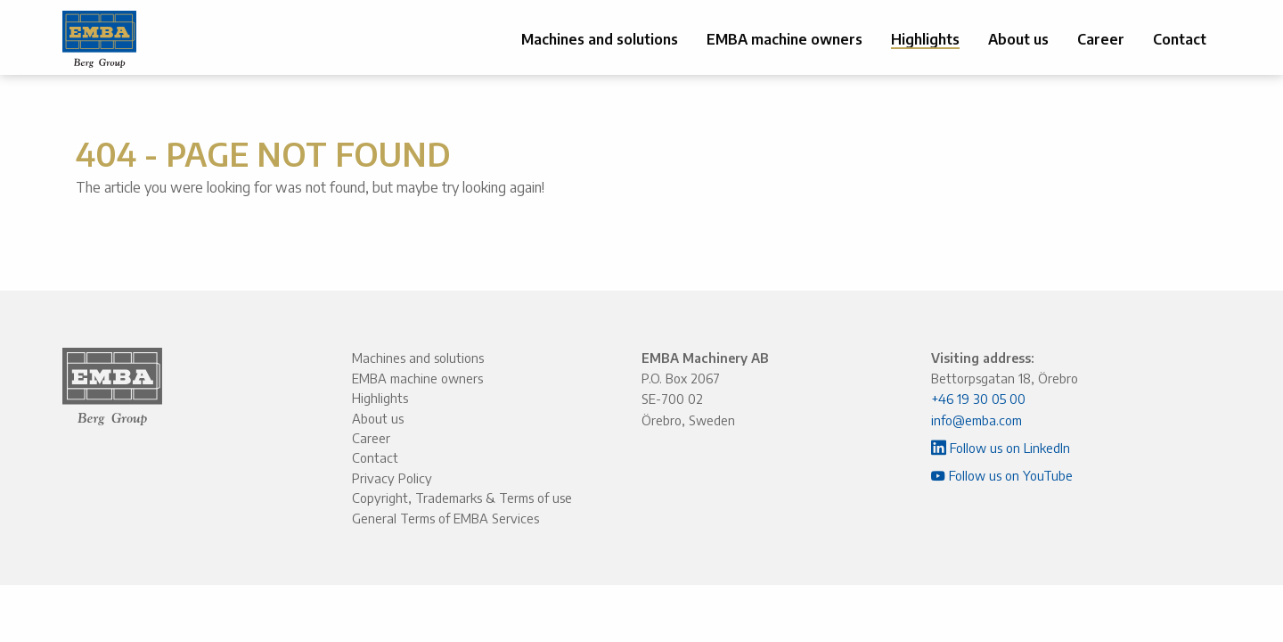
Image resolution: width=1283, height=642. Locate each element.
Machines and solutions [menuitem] (599, 39)
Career (371, 438)
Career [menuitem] (1100, 39)
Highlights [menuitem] (925, 39)
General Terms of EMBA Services (445, 518)
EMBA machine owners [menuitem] (784, 39)
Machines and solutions (418, 358)
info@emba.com (976, 420)
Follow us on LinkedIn (1000, 448)
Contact (375, 457)
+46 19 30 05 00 (978, 399)
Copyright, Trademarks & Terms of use (462, 498)
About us (378, 418)
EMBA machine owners (417, 378)
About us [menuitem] (1018, 39)
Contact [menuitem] (1179, 39)
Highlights (380, 398)
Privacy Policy (392, 478)
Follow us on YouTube (1002, 475)
